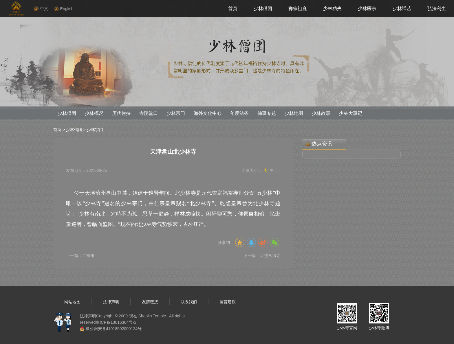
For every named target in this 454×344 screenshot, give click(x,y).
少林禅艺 (402, 8)
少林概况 (94, 113)
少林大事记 (350, 113)
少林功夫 (332, 8)
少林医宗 (367, 8)
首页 (232, 8)
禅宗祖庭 (297, 8)
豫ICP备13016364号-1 (116, 322)
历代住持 (121, 113)
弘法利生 (436, 8)
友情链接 (150, 301)
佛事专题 (266, 113)
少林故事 (321, 113)
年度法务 (239, 113)
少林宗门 (175, 113)
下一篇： (262, 255)
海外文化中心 (207, 113)
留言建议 (227, 301)
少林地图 (294, 113)
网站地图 (72, 301)
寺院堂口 (148, 113)
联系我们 (189, 301)
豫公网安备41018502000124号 (114, 328)
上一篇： (80, 255)
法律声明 (111, 301)
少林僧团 (263, 8)
